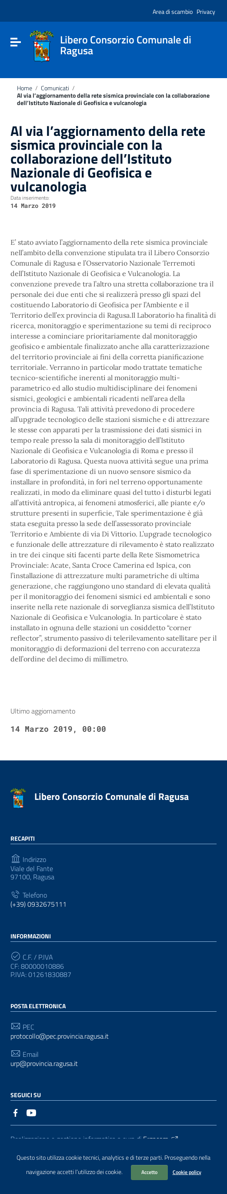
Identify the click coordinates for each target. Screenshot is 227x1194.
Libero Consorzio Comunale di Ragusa (111, 796)
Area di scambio (173, 11)
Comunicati (55, 88)
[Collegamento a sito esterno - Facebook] (15, 1112)
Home (24, 88)
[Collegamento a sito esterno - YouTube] (31, 1112)
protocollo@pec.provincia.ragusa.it (59, 1036)
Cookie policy (187, 1172)
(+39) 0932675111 (38, 904)
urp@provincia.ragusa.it (44, 1063)
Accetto (149, 1172)
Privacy (206, 11)
